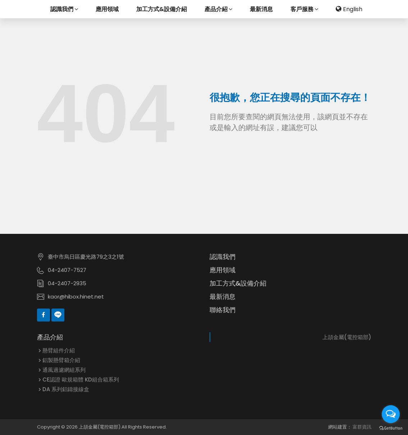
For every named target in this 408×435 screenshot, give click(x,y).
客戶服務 (304, 9)
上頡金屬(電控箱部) (346, 337)
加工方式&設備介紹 (161, 9)
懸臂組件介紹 (58, 350)
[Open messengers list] (391, 414)
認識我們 (64, 9)
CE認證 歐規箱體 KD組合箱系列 (80, 379)
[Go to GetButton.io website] (390, 428)
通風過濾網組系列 (64, 370)
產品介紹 (218, 9)
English (349, 9)
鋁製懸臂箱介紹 (61, 360)
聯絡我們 (222, 309)
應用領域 (107, 9)
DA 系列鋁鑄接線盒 (65, 389)
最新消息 (261, 9)
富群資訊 (362, 427)
